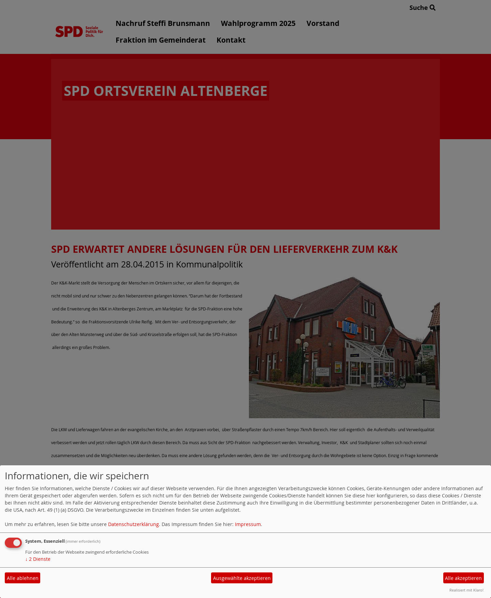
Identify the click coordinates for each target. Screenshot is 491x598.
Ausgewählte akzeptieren (242, 578)
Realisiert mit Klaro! (466, 590)
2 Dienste (37, 559)
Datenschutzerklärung (133, 524)
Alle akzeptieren (463, 578)
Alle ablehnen (23, 578)
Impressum (248, 524)
